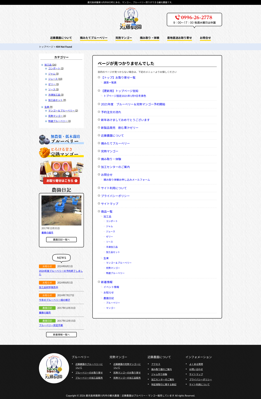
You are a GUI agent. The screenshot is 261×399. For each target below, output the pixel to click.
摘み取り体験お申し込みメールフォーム (127, 179)
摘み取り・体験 (111, 159)
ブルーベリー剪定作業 (51, 325)
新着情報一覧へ (61, 334)
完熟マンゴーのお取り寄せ (127, 372)
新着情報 (107, 282)
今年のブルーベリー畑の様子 (54, 299)
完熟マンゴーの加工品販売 (127, 377)
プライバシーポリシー (115, 196)
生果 (106, 258)
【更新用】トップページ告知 (119, 91)
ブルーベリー (113, 302)
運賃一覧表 (110, 82)
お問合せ (107, 174)
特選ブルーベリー (115, 273)
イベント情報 (111, 287)
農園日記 (109, 298)
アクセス (155, 364)
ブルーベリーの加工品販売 (89, 377)
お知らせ (109, 292)
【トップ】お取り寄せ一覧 (118, 77)
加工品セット (113, 252)
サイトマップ (109, 204)
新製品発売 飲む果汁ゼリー (119, 128)
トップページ (46, 46)
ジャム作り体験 (159, 374)
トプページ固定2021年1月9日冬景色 (125, 95)
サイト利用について (114, 188)
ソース (109, 241)
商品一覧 (107, 211)
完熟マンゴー (109, 151)
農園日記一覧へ (61, 239)
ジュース (110, 231)
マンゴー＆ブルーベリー (119, 262)
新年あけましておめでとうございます (125, 120)
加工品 (107, 216)
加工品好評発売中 (48, 287)
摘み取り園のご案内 (161, 369)
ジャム (109, 226)
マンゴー (110, 307)
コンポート (112, 221)
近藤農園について (112, 135)
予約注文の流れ (111, 112)
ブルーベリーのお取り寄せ (89, 372)
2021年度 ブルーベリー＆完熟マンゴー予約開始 (133, 104)
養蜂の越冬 (47, 232)
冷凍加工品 (112, 247)
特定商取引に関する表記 (163, 384)
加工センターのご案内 (115, 167)
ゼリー (109, 236)
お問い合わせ (196, 369)
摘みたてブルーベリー (115, 143)
